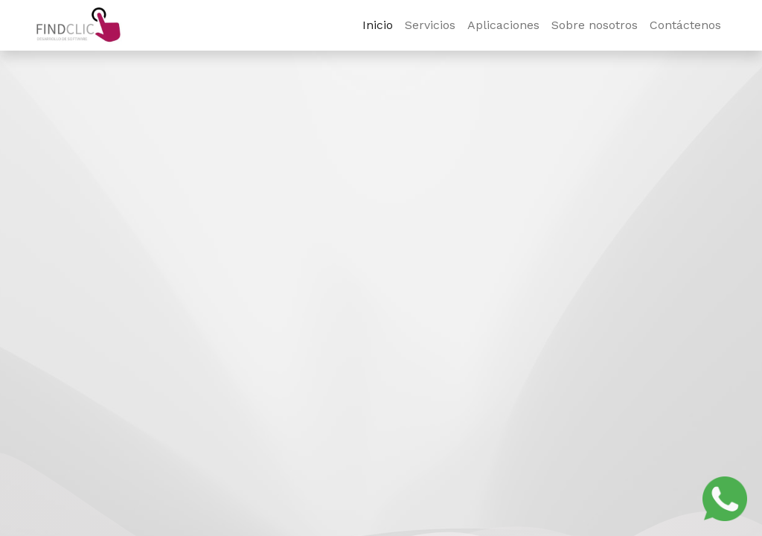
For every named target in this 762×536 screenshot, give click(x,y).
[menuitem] (377, 25)
